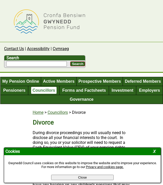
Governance (81, 99)
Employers (149, 90)
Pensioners (14, 90)
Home (38, 112)
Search (12, 57)
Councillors (43, 90)
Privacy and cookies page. (105, 167)
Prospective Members (99, 81)
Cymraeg (61, 48)
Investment (122, 90)
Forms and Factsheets (84, 90)
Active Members (59, 81)
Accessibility (38, 48)
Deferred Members (143, 81)
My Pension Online (20, 81)
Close (82, 177)
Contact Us (14, 48)
